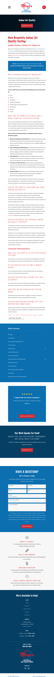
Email (29, 490)
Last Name (30, 485)
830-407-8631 (27, 646)
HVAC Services (27, 609)
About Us (27, 606)
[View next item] (28, 411)
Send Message (27, 526)
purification (11, 215)
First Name (11, 485)
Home (27, 603)
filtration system (15, 55)
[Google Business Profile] (28, 668)
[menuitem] (27, 334)
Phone (10, 490)
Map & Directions (27, 626)
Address (10, 495)
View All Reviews (27, 416)
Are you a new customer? (14, 500)
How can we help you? (13, 504)
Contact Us (27, 25)
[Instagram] (25, 668)
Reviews (27, 612)
